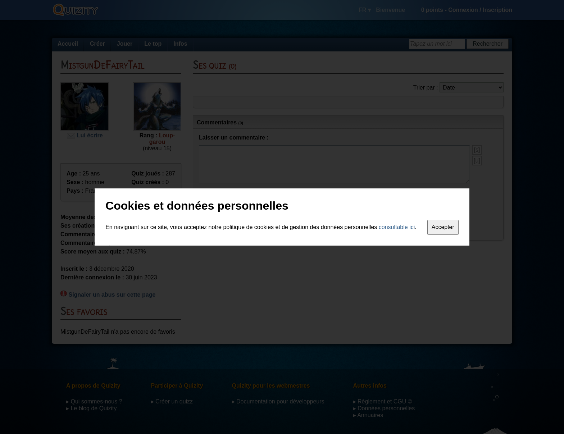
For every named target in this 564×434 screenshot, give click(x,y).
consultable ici (397, 227)
